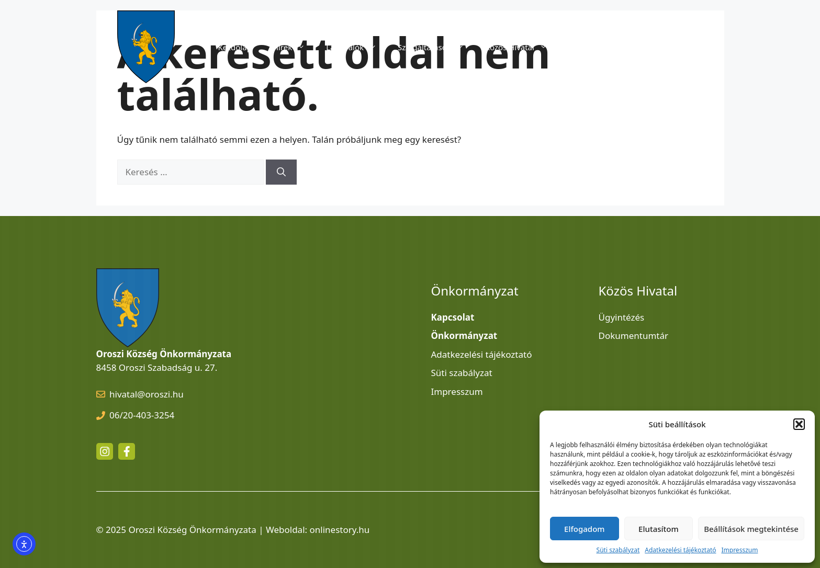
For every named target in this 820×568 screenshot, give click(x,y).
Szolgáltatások (436, 47)
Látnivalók (356, 47)
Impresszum (739, 550)
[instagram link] (104, 451)
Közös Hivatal (521, 47)
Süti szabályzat (618, 550)
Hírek (294, 47)
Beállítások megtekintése (751, 529)
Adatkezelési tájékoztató (680, 550)
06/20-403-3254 (141, 415)
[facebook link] (126, 451)
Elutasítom (658, 529)
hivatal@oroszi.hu (146, 394)
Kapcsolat (674, 47)
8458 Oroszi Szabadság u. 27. (157, 367)
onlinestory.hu (340, 530)
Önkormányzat (607, 47)
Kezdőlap (234, 47)
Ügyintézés (622, 317)
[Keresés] (281, 172)
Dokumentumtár (634, 336)
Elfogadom (584, 529)
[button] (799, 424)
